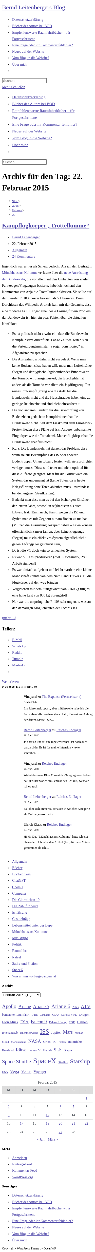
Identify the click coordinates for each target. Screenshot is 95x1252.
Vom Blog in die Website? (32, 138)
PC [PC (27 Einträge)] (54, 1042)
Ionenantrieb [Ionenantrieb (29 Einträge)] (10, 1032)
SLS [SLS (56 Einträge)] (58, 1049)
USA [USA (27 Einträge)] (5, 1072)
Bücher (17, 868)
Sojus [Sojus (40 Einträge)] (68, 1050)
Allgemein (19, 250)
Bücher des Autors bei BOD (33, 104)
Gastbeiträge (21, 919)
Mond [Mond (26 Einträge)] (5, 1041)
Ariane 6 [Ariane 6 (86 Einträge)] (60, 1006)
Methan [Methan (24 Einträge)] (79, 1032)
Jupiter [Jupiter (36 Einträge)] (56, 1032)
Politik (17, 944)
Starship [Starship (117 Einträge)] (80, 1061)
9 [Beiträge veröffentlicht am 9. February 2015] (9, 1115)
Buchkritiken (21, 874)
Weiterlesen (10, 682)
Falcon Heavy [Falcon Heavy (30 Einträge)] (58, 1022)
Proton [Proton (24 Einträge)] (62, 1042)
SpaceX (17, 970)
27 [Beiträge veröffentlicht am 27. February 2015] (60, 1132)
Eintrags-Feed (22, 1164)
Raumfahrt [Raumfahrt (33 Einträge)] (75, 1042)
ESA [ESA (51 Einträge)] (24, 1021)
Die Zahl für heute (25, 906)
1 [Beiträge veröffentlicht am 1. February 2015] (86, 1098)
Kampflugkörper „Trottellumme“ (45, 225)
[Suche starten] (49, 163)
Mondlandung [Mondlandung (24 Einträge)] (18, 1042)
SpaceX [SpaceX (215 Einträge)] (44, 1061)
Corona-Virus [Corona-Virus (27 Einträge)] (69, 1014)
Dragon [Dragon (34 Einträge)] (84, 1014)
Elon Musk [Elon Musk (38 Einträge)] (10, 1022)
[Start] (15, 201)
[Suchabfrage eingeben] (24, 80)
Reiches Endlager (68, 730)
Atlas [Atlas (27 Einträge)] (75, 1007)
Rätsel (16, 957)
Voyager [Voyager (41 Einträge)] (39, 1072)
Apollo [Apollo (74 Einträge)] (9, 1006)
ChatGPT (19, 880)
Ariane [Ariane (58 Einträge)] (24, 1006)
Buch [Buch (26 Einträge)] (35, 1014)
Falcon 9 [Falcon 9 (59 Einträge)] (39, 1021)
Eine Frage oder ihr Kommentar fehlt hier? (44, 124)
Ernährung (19, 912)
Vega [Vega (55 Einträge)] (14, 1071)
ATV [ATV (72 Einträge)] (86, 1006)
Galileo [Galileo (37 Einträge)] (82, 1022)
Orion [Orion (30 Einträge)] (47, 1042)
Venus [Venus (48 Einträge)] (26, 1071)
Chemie (17, 887)
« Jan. (41, 1139)
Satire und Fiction (24, 964)
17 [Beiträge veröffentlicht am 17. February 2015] (21, 1123)
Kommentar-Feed (24, 1170)
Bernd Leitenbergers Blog (33, 7)
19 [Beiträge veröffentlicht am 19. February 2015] (47, 1123)
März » (53, 1139)
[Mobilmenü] (13, 87)
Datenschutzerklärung (29, 97)
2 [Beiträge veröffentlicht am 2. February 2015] (9, 1107)
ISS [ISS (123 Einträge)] (44, 1031)
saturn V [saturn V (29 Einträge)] (35, 1050)
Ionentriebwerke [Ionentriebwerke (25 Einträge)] (29, 1032)
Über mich (20, 145)
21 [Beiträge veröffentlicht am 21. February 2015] (73, 1123)
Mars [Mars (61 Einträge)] (68, 1032)
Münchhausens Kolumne (19, 273)
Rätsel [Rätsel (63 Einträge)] (22, 1049)
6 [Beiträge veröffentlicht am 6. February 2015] (60, 1107)
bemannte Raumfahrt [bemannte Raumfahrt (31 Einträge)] (15, 1014)
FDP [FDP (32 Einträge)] (72, 1022)
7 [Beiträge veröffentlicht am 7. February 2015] (73, 1107)
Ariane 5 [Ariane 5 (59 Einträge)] (41, 1006)
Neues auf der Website (29, 131)
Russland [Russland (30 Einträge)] (8, 1050)
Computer (19, 893)
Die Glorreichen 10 (26, 900)
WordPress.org (22, 1177)
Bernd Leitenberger (26, 237)
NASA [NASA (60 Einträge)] (34, 1041)
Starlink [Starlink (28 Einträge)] (63, 1062)
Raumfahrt (19, 951)
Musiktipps (20, 938)
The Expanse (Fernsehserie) (61, 697)
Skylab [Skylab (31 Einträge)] (47, 1050)
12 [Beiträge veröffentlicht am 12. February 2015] (47, 1115)
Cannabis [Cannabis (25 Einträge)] (45, 1014)
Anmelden (19, 1158)
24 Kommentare (23, 256)
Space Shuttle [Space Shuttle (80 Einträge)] (16, 1061)
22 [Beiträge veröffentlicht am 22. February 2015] (86, 1123)
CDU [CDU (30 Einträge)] (55, 1014)
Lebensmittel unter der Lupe (32, 925)
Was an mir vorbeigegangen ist (34, 976)
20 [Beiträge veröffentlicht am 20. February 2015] (60, 1123)
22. (14, 215)
